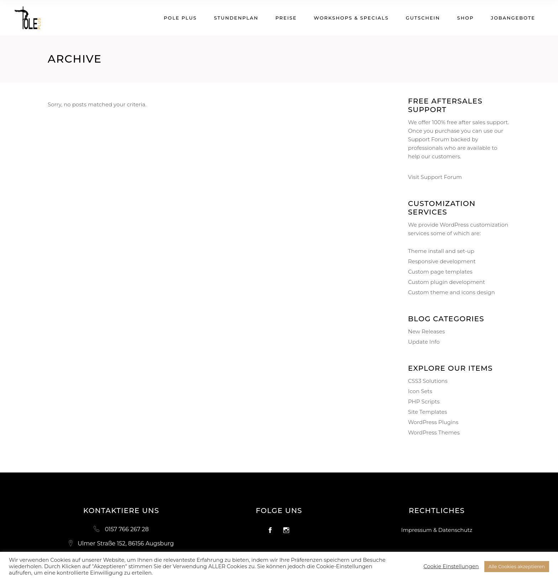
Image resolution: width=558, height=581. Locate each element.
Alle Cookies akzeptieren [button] (517, 566)
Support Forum (428, 139)
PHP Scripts (424, 401)
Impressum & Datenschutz (436, 530)
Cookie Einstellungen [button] (451, 566)
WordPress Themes (434, 432)
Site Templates (427, 411)
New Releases (426, 331)
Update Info (424, 341)
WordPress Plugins (433, 422)
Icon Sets (420, 391)
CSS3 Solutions (428, 380)
